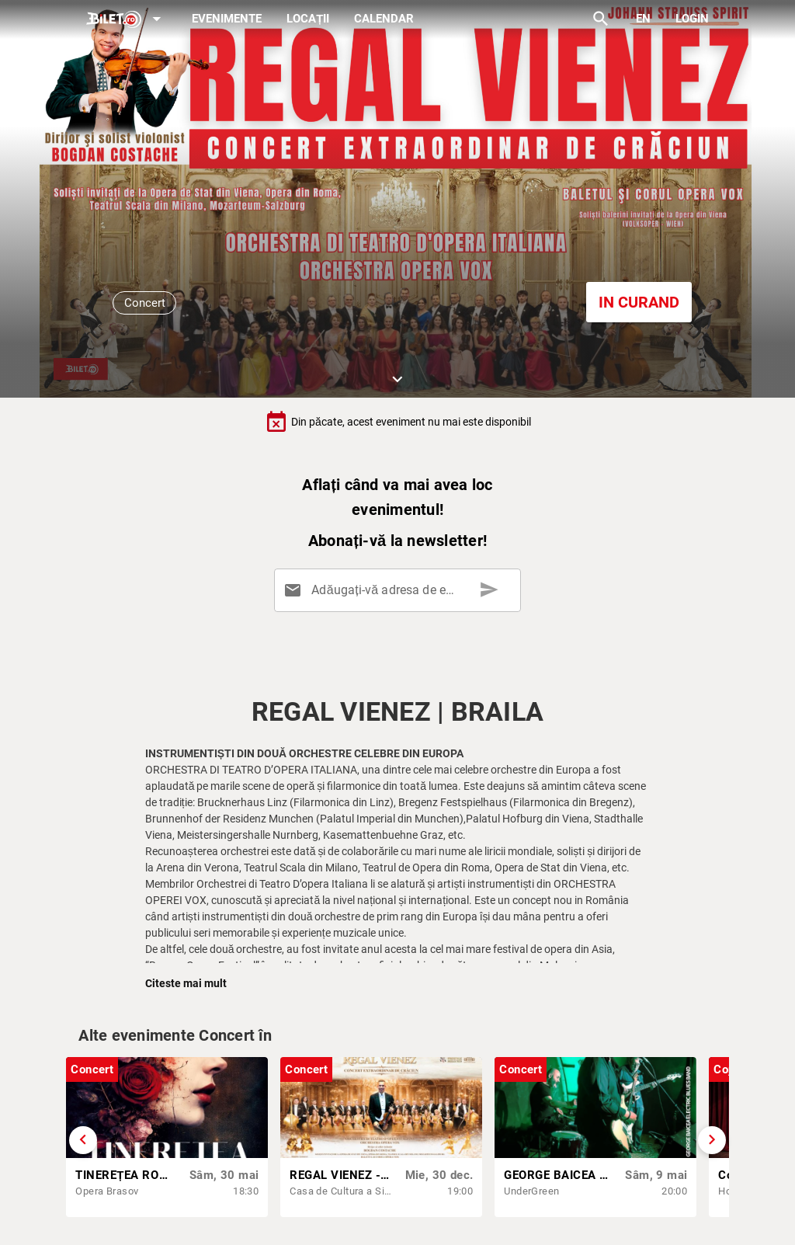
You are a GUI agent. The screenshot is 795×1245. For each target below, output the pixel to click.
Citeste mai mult (186, 983)
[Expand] (126, 20)
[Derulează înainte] (712, 1140)
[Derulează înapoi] (83, 1140)
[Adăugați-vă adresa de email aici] (400, 590)
